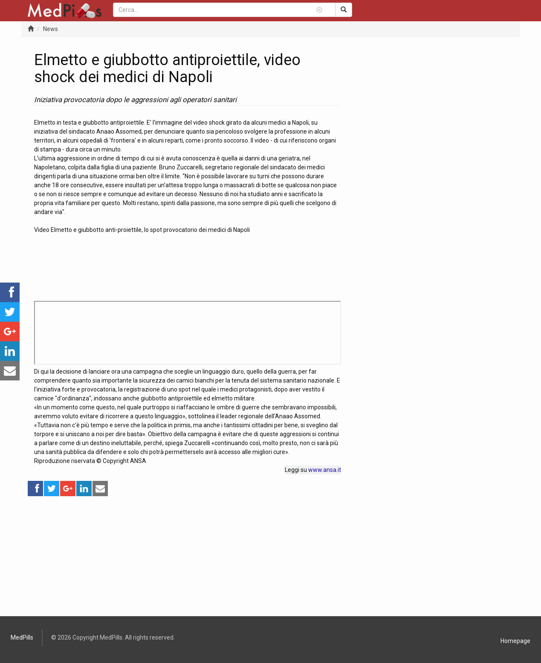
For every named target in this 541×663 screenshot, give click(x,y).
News (50, 29)
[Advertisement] (187, 556)
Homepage (515, 640)
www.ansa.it (324, 469)
